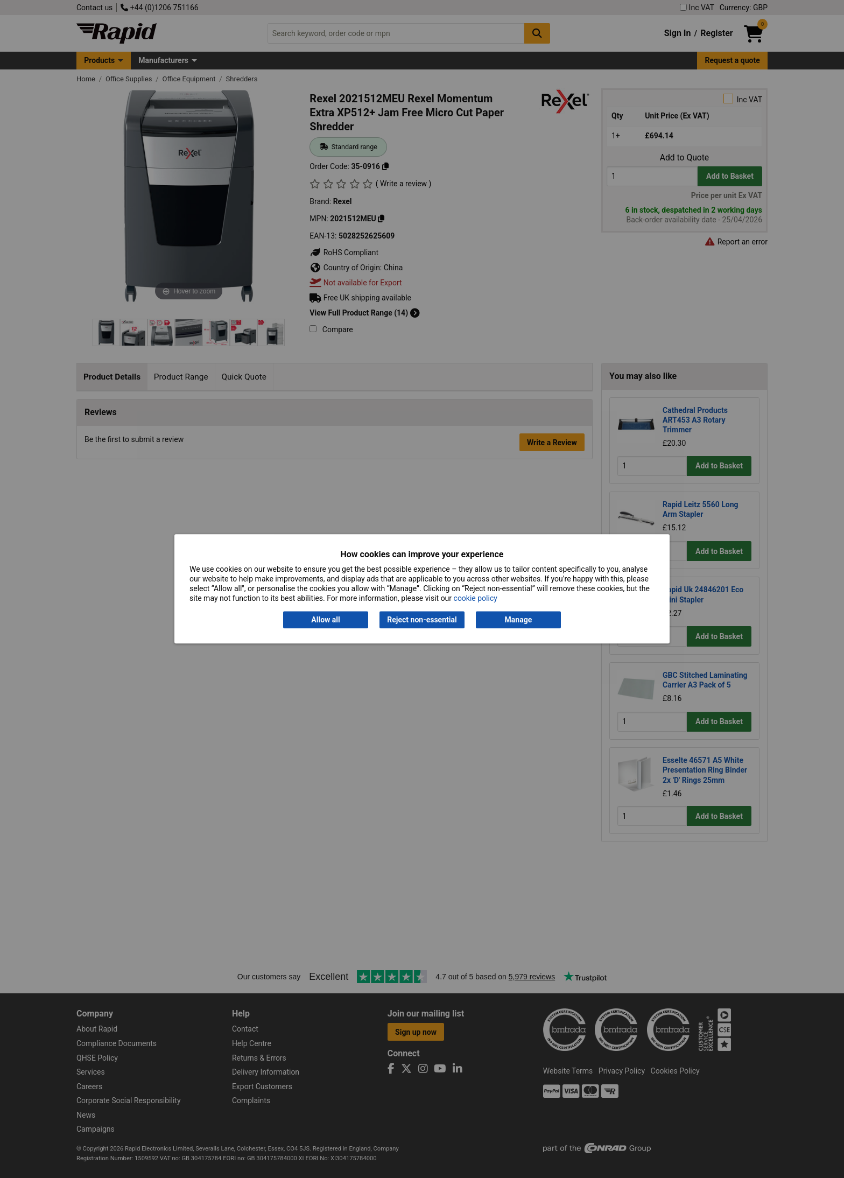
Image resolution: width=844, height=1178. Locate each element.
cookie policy (475, 598)
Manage (518, 619)
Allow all (325, 619)
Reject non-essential (421, 619)
